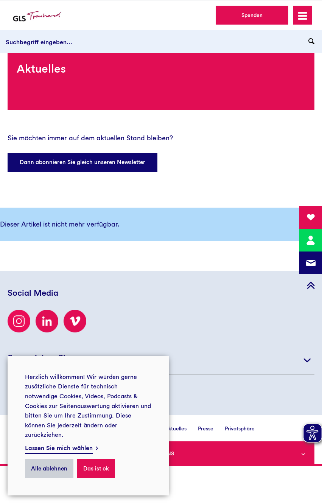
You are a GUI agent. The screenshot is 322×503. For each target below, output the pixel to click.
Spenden (252, 15)
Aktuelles (176, 428)
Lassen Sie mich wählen (59, 448)
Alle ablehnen (49, 468)
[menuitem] (170, 428)
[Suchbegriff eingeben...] (161, 41)
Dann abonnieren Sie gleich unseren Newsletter (82, 162)
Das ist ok (96, 468)
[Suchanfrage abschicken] (311, 41)
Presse (205, 428)
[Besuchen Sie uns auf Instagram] (19, 321)
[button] (302, 15)
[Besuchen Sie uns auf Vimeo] (75, 321)
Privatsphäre (240, 428)
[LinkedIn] (47, 321)
